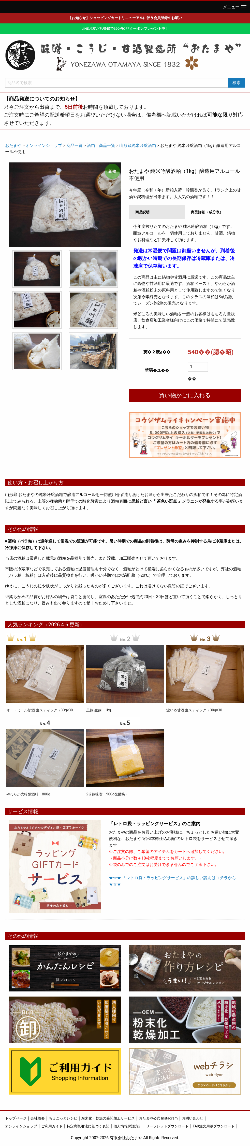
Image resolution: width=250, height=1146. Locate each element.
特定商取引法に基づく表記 (88, 1126)
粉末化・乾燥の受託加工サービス (108, 1118)
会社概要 (38, 1118)
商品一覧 (74, 145)
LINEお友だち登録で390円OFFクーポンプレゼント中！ (124, 28)
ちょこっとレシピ (63, 1118)
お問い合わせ (192, 1118)
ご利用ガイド (52, 1126)
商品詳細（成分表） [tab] (207, 212)
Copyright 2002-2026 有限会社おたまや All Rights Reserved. (125, 1137)
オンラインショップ (43, 145)
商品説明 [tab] (142, 212)
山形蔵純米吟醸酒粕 (137, 145)
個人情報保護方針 (127, 1126)
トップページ (15, 1118)
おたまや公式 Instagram (158, 1118)
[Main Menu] (243, 7)
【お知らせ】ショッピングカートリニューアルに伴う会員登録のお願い (125, 18)
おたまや (13, 145)
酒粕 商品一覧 (101, 145)
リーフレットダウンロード (167, 1126)
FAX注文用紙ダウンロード (214, 1126)
